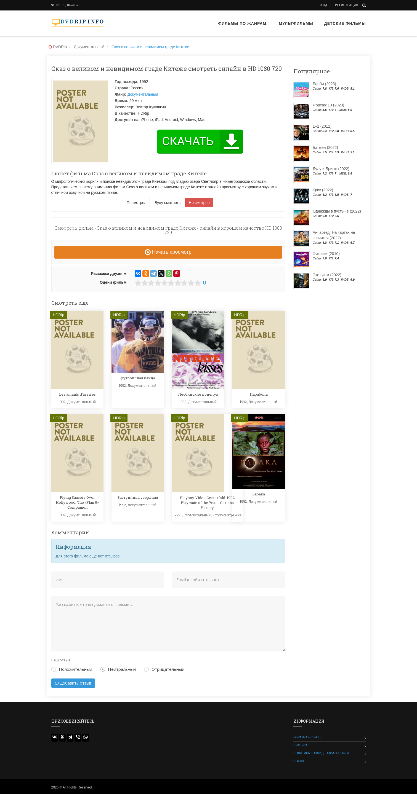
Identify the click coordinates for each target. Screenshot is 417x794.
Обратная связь (307, 737)
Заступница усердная (138, 497)
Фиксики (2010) (326, 253)
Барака (258, 494)
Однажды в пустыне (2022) (337, 211)
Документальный (143, 94)
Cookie (299, 761)
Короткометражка (227, 515)
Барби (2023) (324, 84)
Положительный (71, 669)
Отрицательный (164, 669)
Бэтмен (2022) (325, 147)
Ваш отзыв (61, 660)
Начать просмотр (168, 252)
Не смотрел (199, 202)
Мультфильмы (296, 23)
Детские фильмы (345, 23)
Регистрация (346, 5)
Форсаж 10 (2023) (328, 105)
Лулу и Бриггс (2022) (331, 169)
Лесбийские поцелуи (198, 394)
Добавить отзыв (73, 683)
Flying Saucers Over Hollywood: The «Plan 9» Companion (77, 502)
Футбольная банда (137, 377)
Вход (323, 5)
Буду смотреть (167, 202)
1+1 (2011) (322, 126)
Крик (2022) (323, 190)
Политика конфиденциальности (321, 753)
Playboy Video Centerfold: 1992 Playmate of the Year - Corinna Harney (207, 502)
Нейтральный (118, 669)
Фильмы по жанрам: (243, 23)
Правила (300, 745)
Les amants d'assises (77, 394)
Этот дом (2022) (327, 275)
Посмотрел (137, 202)
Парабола (259, 394)
